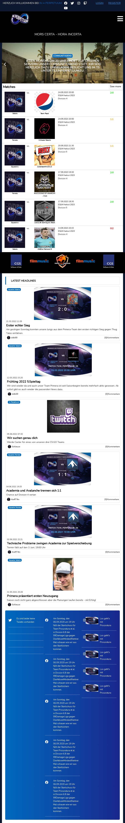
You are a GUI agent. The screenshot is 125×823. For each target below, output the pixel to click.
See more (115, 86)
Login (99, 3)
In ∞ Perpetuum (51, 3)
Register (114, 3)
